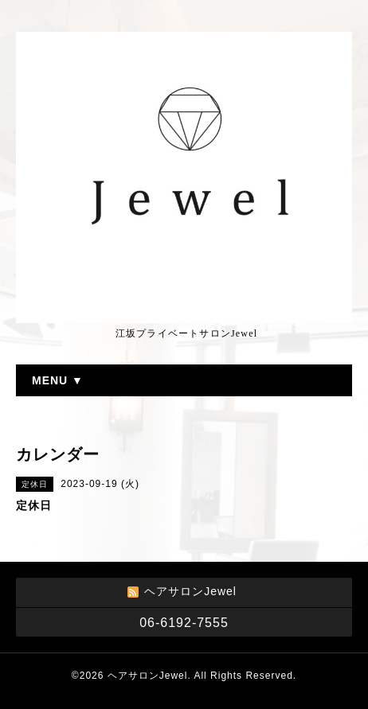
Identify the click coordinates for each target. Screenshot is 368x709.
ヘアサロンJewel (148, 675)
